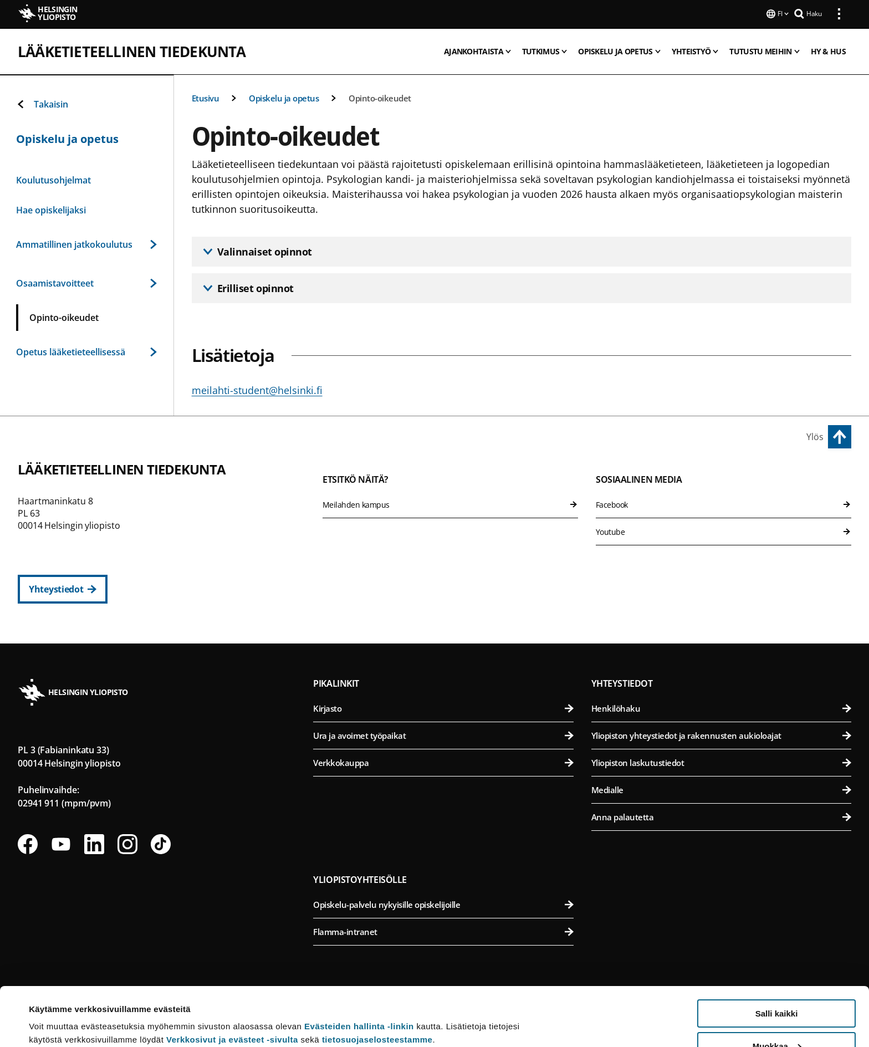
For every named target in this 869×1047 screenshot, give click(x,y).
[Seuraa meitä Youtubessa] (61, 843)
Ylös (815, 436)
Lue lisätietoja (57, 1011)
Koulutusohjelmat (53, 179)
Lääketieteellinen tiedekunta (132, 50)
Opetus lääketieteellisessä (86, 351)
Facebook (723, 503)
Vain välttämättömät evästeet (776, 1019)
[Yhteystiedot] (63, 588)
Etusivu (205, 97)
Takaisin (42, 103)
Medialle (721, 788)
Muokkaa (777, 987)
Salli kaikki (776, 954)
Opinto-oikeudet (380, 97)
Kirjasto (443, 707)
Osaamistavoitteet (86, 282)
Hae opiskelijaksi (51, 209)
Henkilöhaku (721, 707)
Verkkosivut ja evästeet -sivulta (232, 980)
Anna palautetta (721, 815)
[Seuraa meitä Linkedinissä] (94, 843)
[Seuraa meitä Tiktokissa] (161, 843)
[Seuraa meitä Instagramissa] (127, 843)
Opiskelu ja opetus (284, 97)
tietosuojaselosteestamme (377, 980)
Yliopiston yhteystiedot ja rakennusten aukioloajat (721, 734)
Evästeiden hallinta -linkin (359, 967)
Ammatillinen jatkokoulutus (86, 243)
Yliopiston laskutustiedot (721, 761)
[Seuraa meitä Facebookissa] (28, 843)
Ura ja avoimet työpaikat (443, 734)
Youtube (723, 530)
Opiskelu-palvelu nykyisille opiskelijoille (443, 903)
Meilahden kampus (450, 503)
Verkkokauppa (443, 761)
